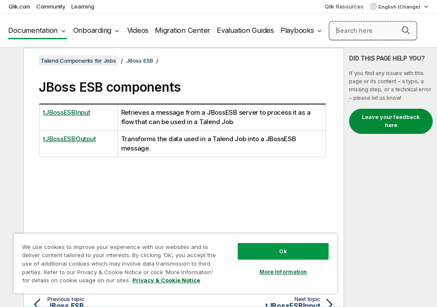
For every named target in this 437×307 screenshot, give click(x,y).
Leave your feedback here (391, 121)
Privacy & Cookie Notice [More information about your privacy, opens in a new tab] (166, 280)
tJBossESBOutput (69, 139)
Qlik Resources (344, 6)
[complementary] (390, 177)
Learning (82, 6)
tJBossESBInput (66, 112)
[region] (175, 263)
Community (51, 6)
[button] (405, 30)
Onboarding (92, 30)
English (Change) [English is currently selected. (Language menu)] (400, 7)
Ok (283, 251)
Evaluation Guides (245, 30)
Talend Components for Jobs (78, 60)
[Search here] (373, 31)
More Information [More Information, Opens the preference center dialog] (283, 271)
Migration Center (182, 30)
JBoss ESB (139, 60)
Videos (138, 30)
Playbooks (297, 30)
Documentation (33, 30)
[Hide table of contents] (10, 61)
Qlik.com (19, 6)
